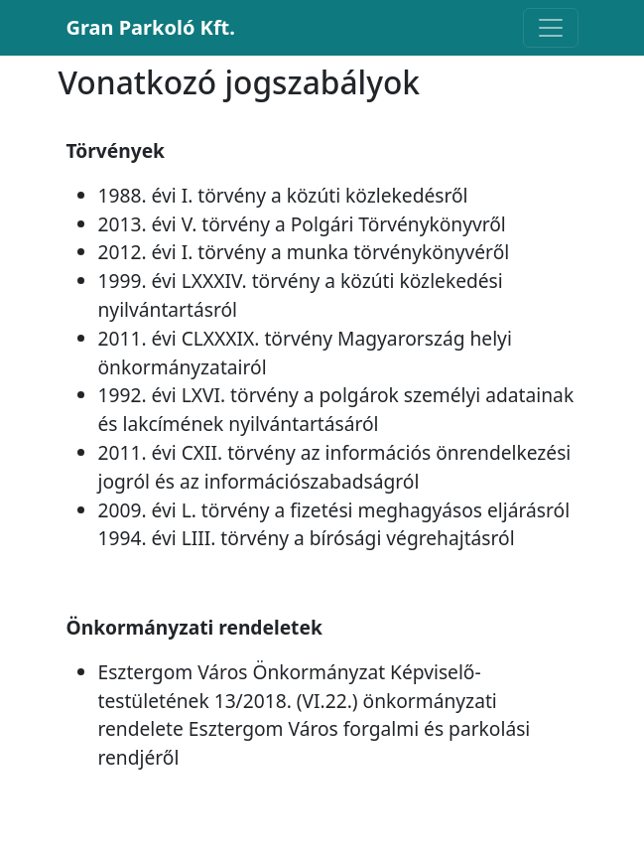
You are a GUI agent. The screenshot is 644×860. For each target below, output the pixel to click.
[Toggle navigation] (551, 28)
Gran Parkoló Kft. (150, 27)
